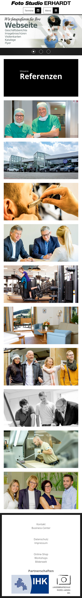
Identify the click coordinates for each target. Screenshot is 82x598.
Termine (33, 10)
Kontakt (41, 524)
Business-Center (40, 528)
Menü (52, 10)
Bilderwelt (41, 561)
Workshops (41, 558)
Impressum (41, 543)
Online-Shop (41, 554)
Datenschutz (41, 539)
